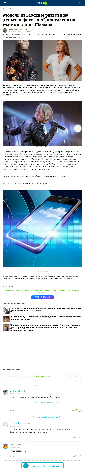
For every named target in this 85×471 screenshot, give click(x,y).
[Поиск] (80, 3)
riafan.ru (46, 147)
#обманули (65, 290)
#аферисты (9, 290)
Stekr (13, 445)
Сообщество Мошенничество (21, 9)
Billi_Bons (15, 391)
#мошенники (45, 290)
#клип (27, 290)
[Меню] (4, 3)
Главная (6, 9)
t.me (46, 271)
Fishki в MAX (43, 297)
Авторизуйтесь (42, 376)
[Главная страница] (42, 3)
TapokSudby (13, 29)
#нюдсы (56, 290)
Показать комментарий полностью (46, 402)
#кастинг (19, 290)
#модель (35, 290)
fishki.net (14, 286)
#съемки (75, 290)
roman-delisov (17, 423)
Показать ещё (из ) (47, 417)
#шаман (42, 293)
